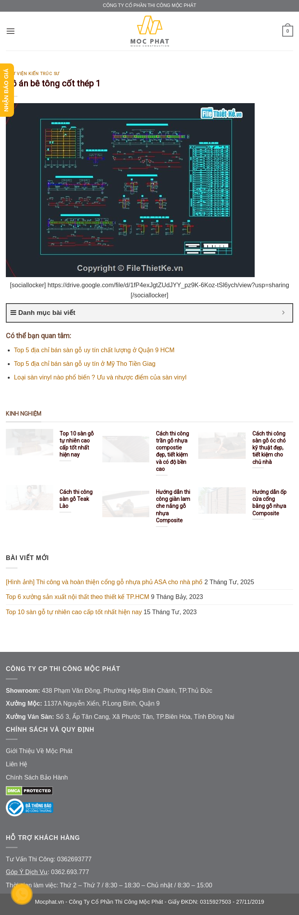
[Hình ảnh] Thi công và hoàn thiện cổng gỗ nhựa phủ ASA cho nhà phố (104, 582)
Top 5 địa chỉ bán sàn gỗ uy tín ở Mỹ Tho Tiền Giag (85, 363)
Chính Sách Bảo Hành (37, 777)
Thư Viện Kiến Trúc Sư (32, 73)
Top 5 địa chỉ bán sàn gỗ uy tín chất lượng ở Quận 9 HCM (94, 350)
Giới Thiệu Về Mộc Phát (39, 751)
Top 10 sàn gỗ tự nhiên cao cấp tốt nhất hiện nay (74, 612)
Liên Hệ (16, 764)
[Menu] (10, 30)
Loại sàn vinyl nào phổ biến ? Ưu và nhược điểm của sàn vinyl (100, 377)
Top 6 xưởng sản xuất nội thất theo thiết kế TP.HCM (77, 597)
